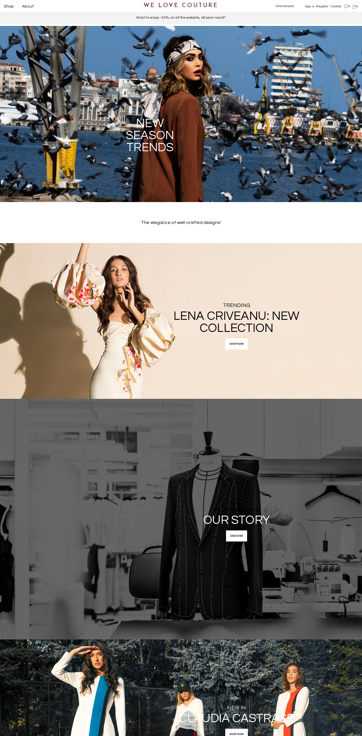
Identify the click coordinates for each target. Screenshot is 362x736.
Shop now (237, 344)
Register (322, 6)
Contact (336, 6)
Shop (9, 6)
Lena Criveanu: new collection (236, 322)
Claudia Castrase (236, 718)
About (28, 6)
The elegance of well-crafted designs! (181, 222)
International (285, 6)
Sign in (309, 6)
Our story (236, 520)
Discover (236, 536)
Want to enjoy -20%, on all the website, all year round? (180, 17)
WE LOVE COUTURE (181, 6)
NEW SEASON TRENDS (150, 135)
